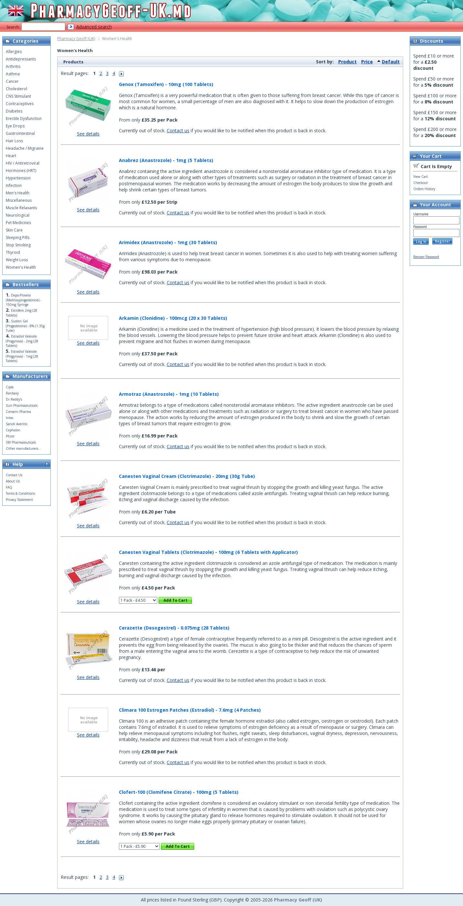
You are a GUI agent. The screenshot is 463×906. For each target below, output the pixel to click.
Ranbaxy (12, 393)
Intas (9, 417)
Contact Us (14, 475)
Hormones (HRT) (21, 170)
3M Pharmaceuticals (21, 442)
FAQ (9, 487)
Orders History (424, 189)
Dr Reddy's (14, 399)
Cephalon (13, 430)
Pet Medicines (18, 222)
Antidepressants (21, 59)
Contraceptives (20, 103)
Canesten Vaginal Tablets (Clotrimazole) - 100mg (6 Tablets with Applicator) (208, 552)
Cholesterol (16, 89)
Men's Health (17, 193)
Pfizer (10, 436)
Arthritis (13, 66)
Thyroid (13, 252)
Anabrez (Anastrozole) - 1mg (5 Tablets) (166, 160)
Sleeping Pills (17, 237)
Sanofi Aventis (16, 424)
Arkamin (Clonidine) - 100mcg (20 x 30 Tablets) (173, 318)
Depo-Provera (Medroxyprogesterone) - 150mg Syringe (23, 300)
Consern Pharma (18, 411)
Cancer (12, 81)
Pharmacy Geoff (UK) (76, 38)
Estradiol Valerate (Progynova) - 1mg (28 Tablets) (22, 356)
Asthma (13, 74)
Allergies (14, 51)
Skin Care (14, 230)
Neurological (17, 215)
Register (442, 241)
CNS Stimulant (18, 96)
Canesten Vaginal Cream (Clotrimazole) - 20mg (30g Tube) (187, 476)
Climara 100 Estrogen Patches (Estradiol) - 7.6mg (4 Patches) (190, 710)
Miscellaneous (19, 200)
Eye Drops (15, 126)
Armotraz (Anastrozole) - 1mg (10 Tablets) (169, 394)
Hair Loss (14, 141)
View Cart (420, 176)
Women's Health (21, 267)
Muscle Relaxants (21, 207)
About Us (13, 481)
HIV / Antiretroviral (22, 163)
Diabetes (14, 111)
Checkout (420, 182)
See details (88, 134)
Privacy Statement (19, 499)
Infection (14, 185)
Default (391, 62)
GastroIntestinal (20, 133)
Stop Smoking (18, 245)
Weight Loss (17, 260)
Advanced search (94, 27)
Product (347, 62)
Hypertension (18, 178)
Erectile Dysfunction (24, 118)
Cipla (10, 387)
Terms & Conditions (20, 493)
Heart (11, 155)
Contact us (178, 130)
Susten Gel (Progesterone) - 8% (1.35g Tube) (25, 326)
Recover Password (426, 256)
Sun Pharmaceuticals (21, 405)
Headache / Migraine (25, 148)
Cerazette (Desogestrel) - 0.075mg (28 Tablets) (174, 628)
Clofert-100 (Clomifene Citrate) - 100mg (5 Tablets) (178, 792)
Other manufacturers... (23, 448)
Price (367, 62)
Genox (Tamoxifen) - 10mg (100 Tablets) (166, 84)
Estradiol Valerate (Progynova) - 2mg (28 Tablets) (22, 341)
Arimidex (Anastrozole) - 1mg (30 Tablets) (168, 242)
